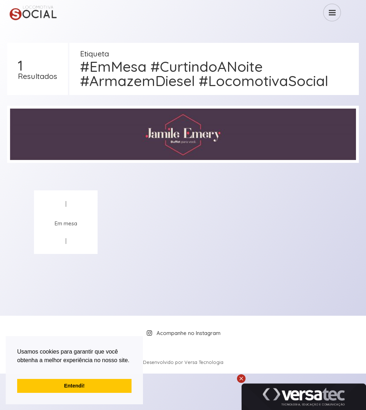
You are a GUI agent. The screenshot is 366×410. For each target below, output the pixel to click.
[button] (18, 369)
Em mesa (66, 223)
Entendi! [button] (74, 386)
